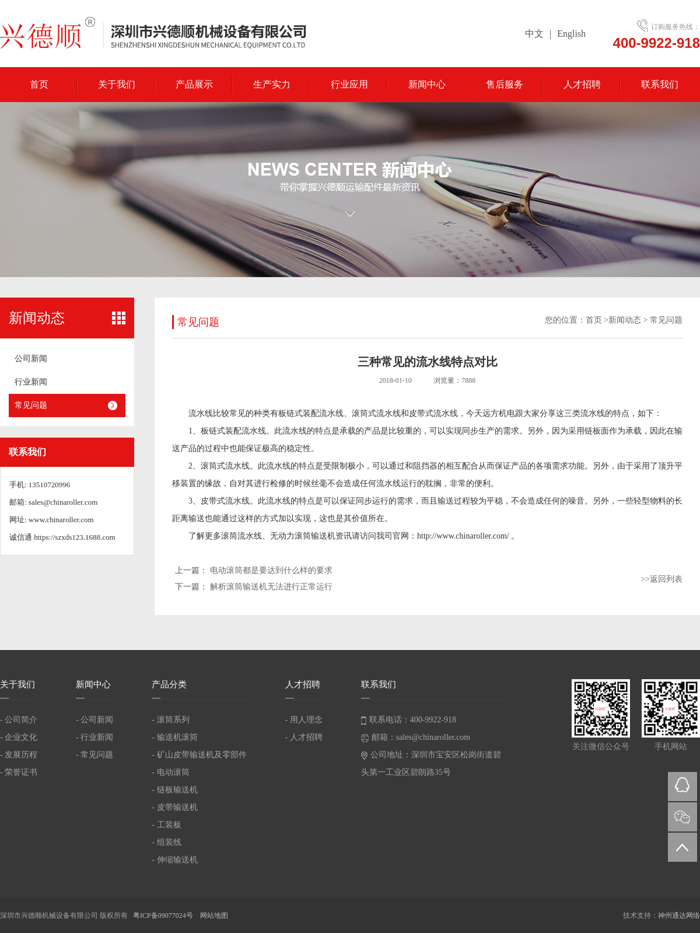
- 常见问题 (94, 754)
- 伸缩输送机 (174, 859)
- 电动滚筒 (170, 772)
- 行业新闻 (94, 737)
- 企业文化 (18, 737)
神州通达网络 (679, 915)
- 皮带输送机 (174, 807)
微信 (682, 816)
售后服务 (504, 84)
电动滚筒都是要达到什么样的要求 (271, 570)
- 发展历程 (18, 754)
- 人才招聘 (304, 737)
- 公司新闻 (94, 719)
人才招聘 (582, 84)
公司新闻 (31, 358)
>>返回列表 (661, 579)
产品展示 (194, 84)
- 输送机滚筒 (174, 737)
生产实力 (271, 84)
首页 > (597, 320)
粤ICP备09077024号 (164, 915)
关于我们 (116, 84)
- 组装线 (166, 842)
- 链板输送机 (174, 789)
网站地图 (214, 915)
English (571, 34)
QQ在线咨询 (682, 786)
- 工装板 (166, 824)
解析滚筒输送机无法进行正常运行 (271, 586)
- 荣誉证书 (18, 772)
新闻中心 (427, 84)
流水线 (200, 413)
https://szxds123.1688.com (74, 537)
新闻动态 (624, 320)
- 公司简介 (18, 719)
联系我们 (659, 84)
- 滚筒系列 (170, 719)
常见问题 (31, 405)
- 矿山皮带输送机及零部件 (199, 754)
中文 (534, 34)
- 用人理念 (304, 719)
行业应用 (349, 84)
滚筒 (360, 413)
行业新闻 (31, 382)
